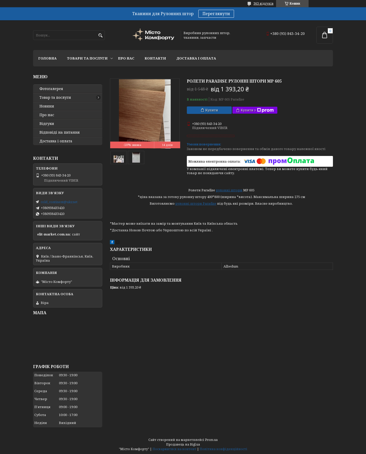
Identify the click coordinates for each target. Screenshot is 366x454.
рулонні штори (229, 190)
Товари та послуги (87, 58)
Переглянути (216, 13)
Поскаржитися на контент (174, 449)
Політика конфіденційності (223, 449)
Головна (47, 58)
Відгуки (46, 123)
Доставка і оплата (196, 58)
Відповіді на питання (59, 132)
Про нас (126, 58)
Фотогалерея (51, 88)
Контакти (155, 58)
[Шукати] (100, 35)
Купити (211, 110)
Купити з (257, 110)
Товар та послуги (55, 97)
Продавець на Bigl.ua (183, 444)
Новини (46, 106)
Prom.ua (211, 440)
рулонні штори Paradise (195, 203)
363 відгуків (263, 3)
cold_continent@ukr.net (59, 202)
